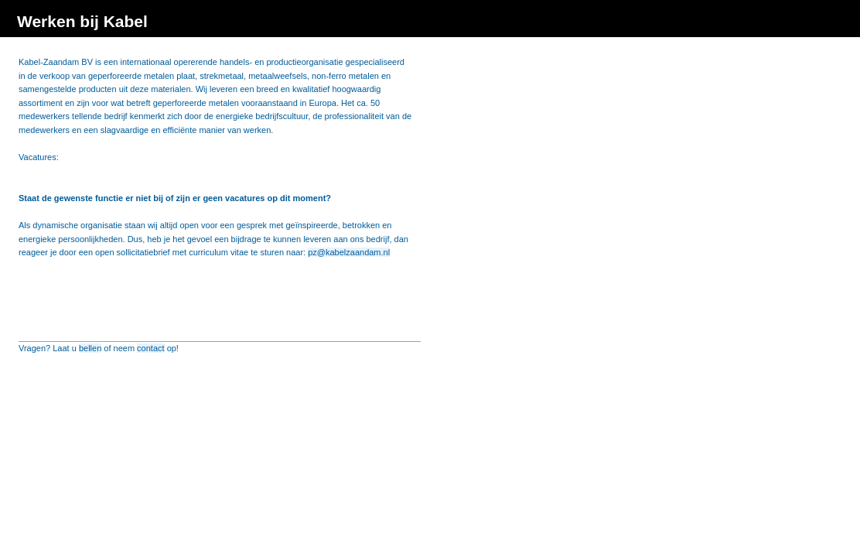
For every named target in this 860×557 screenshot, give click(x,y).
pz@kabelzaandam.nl (349, 252)
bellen (90, 348)
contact (150, 348)
